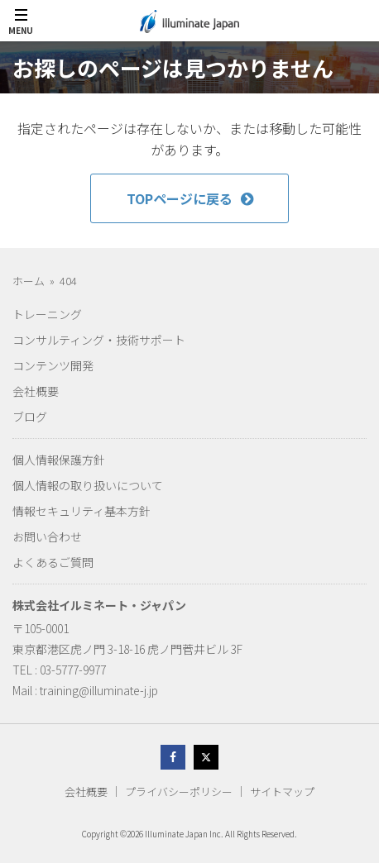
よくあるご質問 (53, 562)
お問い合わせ (47, 536)
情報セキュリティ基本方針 (81, 511)
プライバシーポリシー (179, 791)
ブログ (29, 416)
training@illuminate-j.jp (99, 690)
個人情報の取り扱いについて (87, 485)
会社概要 (35, 391)
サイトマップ (282, 791)
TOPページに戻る (190, 198)
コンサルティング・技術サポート (98, 339)
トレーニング (47, 314)
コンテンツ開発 (53, 365)
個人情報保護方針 (58, 459)
